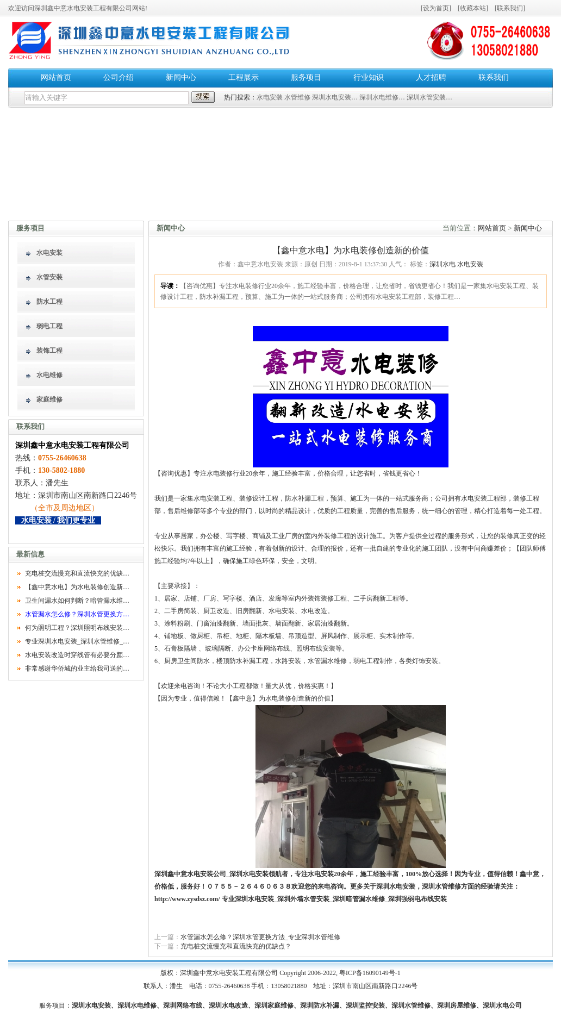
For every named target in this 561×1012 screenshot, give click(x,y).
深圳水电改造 (228, 1005)
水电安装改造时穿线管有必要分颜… (77, 655)
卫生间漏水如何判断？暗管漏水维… (77, 600)
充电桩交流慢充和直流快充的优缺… (77, 573)
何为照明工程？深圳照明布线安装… (77, 628)
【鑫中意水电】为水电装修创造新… (77, 587)
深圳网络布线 (182, 1005)
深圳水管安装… (429, 97)
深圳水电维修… (382, 97)
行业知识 (368, 77)
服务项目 (306, 77)
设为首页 (436, 8)
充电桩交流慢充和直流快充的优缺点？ (235, 946)
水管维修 (297, 97)
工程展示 (243, 77)
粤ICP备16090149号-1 (370, 973)
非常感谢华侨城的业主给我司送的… (77, 668)
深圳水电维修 (137, 1005)
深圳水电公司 (502, 1005)
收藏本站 (473, 8)
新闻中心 (181, 77)
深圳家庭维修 (274, 1005)
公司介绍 (118, 77)
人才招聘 (431, 77)
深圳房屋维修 (456, 1005)
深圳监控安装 (365, 1005)
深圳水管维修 (441, 886)
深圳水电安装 (249, 874)
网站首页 (56, 77)
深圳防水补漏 (319, 1005)
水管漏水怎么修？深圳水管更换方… (77, 614)
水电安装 (270, 97)
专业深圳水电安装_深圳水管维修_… (77, 641)
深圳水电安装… (335, 97)
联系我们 (510, 8)
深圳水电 (442, 264)
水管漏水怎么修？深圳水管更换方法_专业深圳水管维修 (260, 937)
